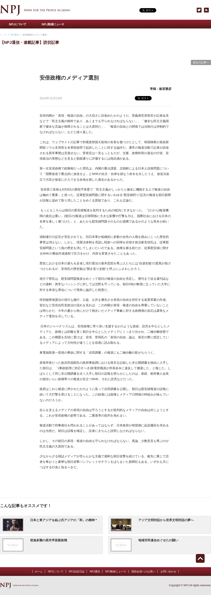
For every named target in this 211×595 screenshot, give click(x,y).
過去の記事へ (201, 62)
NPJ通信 (88, 24)
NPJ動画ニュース (52, 24)
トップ (3, 35)
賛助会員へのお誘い (158, 24)
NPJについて (17, 24)
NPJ (35, 10)
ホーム (39, 571)
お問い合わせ (193, 24)
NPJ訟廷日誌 (76, 571)
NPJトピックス (123, 24)
